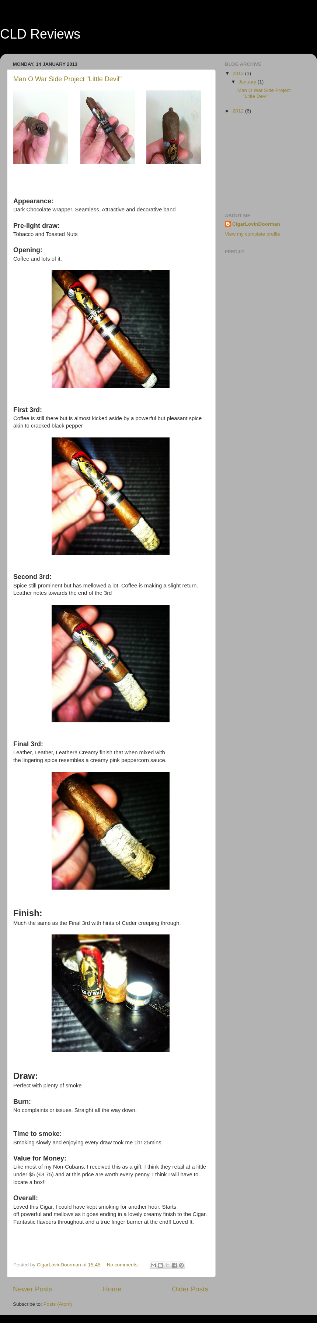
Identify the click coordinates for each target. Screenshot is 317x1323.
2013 (239, 73)
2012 (239, 111)
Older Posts (190, 1289)
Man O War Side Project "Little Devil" (67, 79)
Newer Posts (32, 1289)
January (248, 82)
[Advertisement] (262, 163)
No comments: (123, 1264)
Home (112, 1289)
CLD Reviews (40, 34)
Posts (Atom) (57, 1304)
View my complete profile (252, 234)
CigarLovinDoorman (256, 224)
